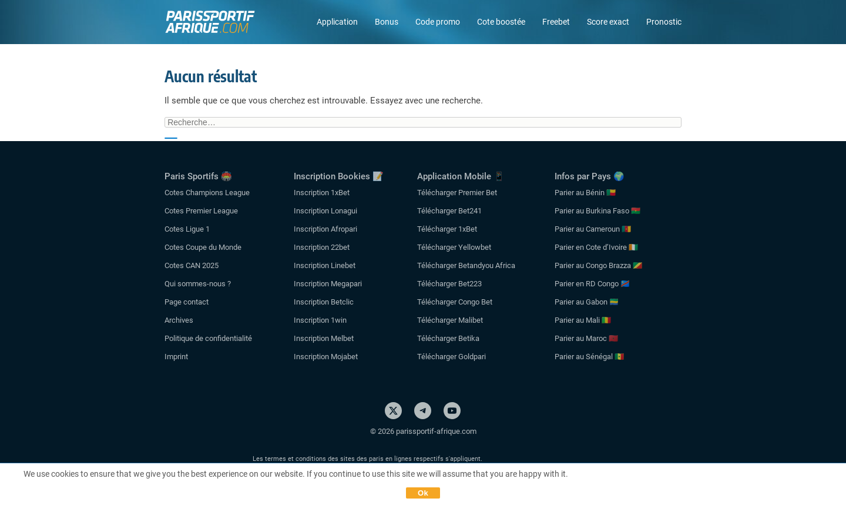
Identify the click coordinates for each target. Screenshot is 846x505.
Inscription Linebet (324, 265)
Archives (178, 320)
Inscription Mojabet (326, 356)
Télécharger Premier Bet (457, 192)
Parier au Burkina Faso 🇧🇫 (597, 210)
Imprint (176, 356)
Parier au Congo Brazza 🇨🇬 (598, 265)
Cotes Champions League (207, 192)
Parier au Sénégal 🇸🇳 (589, 356)
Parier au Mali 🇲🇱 (583, 320)
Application (337, 21)
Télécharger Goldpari (451, 356)
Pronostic (664, 21)
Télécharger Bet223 (449, 283)
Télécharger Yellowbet (454, 247)
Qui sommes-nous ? (197, 283)
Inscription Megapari (328, 283)
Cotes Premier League (201, 210)
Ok (423, 493)
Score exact (608, 21)
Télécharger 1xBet (447, 229)
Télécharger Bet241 (449, 210)
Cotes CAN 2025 (191, 265)
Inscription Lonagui (325, 210)
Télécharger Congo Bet (454, 301)
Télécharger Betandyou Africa (466, 265)
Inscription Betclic (324, 301)
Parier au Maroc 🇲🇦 (586, 338)
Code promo (437, 21)
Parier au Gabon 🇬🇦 (587, 301)
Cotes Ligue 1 (187, 229)
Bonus (386, 21)
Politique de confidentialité (208, 338)
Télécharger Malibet (450, 320)
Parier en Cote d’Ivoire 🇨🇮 (596, 247)
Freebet (556, 21)
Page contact (186, 301)
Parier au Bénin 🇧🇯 (585, 192)
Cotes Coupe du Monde (202, 247)
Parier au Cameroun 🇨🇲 (593, 229)
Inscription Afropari (325, 229)
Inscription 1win (320, 320)
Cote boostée (501, 21)
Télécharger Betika (448, 338)
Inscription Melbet (324, 338)
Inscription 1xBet (322, 192)
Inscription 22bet (322, 247)
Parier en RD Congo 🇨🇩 (592, 283)
